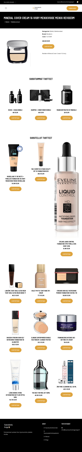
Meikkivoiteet (15, 22)
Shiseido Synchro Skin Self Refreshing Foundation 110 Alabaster (15, 340)
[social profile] (16, 2)
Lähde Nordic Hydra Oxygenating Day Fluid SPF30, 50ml (15, 395)
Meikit (7, 22)
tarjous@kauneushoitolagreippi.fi (65, 2)
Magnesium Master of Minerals (66, 110)
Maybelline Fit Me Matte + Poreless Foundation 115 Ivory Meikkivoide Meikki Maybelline (15, 178)
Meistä (47, 436)
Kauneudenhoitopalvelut (51, 433)
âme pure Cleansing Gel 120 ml (66, 387)
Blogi (46, 440)
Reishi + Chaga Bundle (15, 110)
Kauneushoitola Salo (51, 428)
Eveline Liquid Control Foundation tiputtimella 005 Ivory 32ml (66, 244)
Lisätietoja (48, 46)
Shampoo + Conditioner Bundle (41, 110)
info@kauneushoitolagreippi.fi (70, 430)
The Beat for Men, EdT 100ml (41, 393)
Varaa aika (72, 8)
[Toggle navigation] (6, 8)
